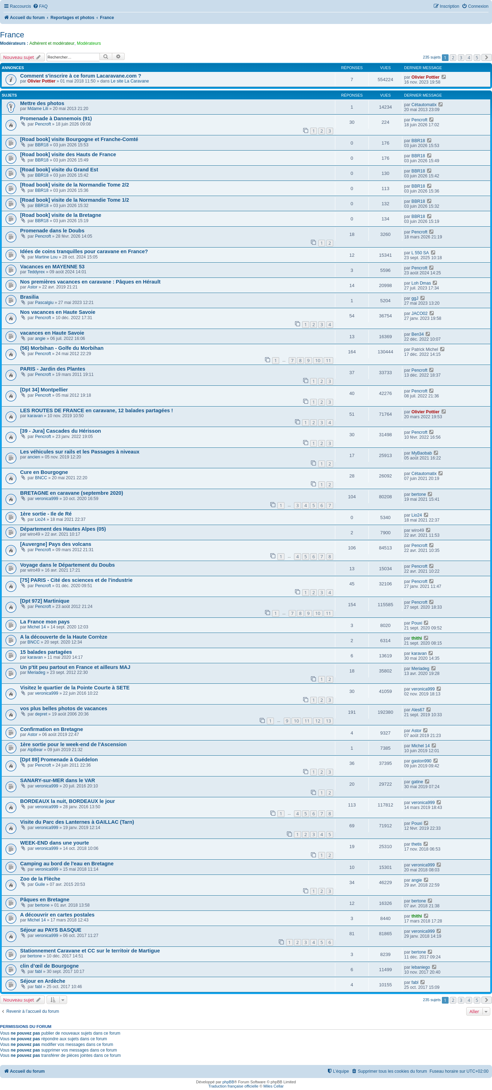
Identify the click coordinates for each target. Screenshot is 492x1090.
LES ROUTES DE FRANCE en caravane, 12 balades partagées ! (96, 410)
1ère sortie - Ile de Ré (46, 514)
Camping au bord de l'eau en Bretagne (67, 863)
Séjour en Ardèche (42, 981)
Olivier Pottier (41, 81)
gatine (417, 781)
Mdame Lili (38, 108)
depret (41, 714)
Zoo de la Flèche (40, 879)
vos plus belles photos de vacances (63, 708)
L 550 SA (420, 252)
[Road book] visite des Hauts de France (68, 154)
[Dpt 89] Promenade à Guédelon (59, 759)
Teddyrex (36, 271)
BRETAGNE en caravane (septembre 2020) (71, 493)
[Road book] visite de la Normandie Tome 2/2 (74, 185)
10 (317, 360)
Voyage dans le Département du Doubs (67, 565)
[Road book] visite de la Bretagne (60, 215)
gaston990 (422, 761)
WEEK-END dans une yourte (54, 843)
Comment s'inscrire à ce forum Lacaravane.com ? (80, 76)
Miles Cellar (273, 1086)
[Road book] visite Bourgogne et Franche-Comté (79, 139)
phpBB (228, 1082)
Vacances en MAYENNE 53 (52, 266)
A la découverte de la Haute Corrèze (63, 637)
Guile (40, 884)
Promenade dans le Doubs (52, 230)
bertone (419, 494)
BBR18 (41, 144)
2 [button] (453, 57)
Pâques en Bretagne (45, 899)
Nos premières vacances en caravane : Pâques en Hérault (90, 282)
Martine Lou (46, 257)
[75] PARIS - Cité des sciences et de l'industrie (76, 580)
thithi (417, 638)
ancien (34, 457)
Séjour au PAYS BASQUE (50, 930)
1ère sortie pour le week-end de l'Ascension (73, 744)
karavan (35, 415)
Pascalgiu (44, 302)
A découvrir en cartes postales (57, 915)
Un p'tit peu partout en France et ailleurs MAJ (75, 667)
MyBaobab (422, 453)
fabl (38, 971)
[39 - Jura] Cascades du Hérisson (60, 431)
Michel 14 (37, 627)
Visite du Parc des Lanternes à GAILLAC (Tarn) (77, 822)
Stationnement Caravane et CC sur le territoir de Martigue (90, 951)
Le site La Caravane (130, 81)
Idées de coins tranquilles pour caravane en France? (84, 251)
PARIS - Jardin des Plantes (52, 369)
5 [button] (477, 57)
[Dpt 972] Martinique (45, 601)
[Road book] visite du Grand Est (59, 169)
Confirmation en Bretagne (51, 729)
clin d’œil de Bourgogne (49, 966)
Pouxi (417, 623)
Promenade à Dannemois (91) (56, 118)
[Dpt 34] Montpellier (44, 389)
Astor (32, 287)
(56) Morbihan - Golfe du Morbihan (61, 348)
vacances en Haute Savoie (52, 333)
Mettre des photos (42, 103)
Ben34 (418, 334)
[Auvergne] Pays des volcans (55, 544)
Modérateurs (89, 43)
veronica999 (46, 498)
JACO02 (420, 313)
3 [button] (461, 57)
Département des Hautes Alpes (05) (63, 529)
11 (328, 360)
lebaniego (421, 967)
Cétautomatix (424, 104)
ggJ (415, 298)
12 (317, 721)
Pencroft (43, 124)
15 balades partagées (46, 652)
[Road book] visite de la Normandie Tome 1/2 (74, 200)
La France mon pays (45, 622)
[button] (486, 57)
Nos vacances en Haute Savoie (57, 312)
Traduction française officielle (233, 1086)
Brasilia (29, 297)
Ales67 (418, 709)
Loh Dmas (421, 283)
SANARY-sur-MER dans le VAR (57, 780)
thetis (417, 844)
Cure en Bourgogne (44, 472)
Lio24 (40, 519)
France (12, 34)
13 (328, 721)
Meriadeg (36, 672)
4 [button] (469, 57)
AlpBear (35, 749)
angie (40, 338)
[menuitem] (40, 6)
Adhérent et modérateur (51, 43)
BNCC (41, 477)
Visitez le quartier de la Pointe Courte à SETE (75, 687)
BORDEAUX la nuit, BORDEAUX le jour (67, 801)
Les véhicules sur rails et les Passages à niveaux (79, 452)
